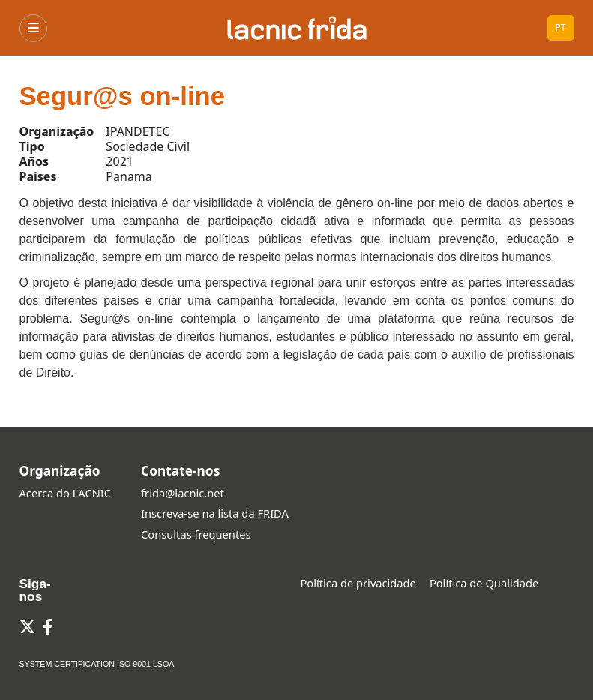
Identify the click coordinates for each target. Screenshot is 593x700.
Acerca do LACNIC (65, 492)
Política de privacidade (358, 582)
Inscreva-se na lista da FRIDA (215, 513)
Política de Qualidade (484, 582)
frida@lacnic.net (182, 492)
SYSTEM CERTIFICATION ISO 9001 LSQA (97, 663)
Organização (59, 470)
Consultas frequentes (195, 534)
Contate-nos (180, 470)
